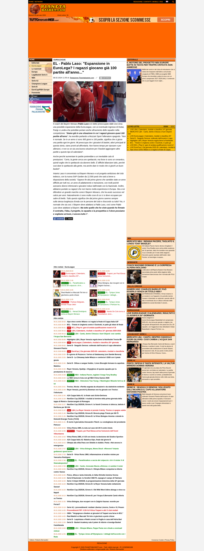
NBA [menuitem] (32, 78)
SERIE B (131, 384)
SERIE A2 (131, 360)
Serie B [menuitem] (33, 87)
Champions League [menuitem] (38, 84)
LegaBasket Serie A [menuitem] (38, 75)
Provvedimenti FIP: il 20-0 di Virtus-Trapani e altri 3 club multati (92, 510)
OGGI (165, 127)
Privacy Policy (169, 540)
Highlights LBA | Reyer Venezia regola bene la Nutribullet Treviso (93, 340)
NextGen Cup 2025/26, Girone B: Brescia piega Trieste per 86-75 (93, 413)
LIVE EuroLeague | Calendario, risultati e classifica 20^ (150, 136)
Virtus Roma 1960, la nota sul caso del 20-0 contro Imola (89, 428)
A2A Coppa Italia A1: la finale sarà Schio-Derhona (87, 396)
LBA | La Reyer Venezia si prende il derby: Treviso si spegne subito (96, 410)
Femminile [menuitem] (34, 93)
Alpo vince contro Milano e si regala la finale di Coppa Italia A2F (93, 322)
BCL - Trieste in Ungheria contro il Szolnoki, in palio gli (150, 143)
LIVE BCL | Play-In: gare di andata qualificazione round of (151, 145)
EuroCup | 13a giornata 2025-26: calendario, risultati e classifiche (95, 351)
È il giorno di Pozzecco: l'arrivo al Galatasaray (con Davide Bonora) (94, 354)
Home (32, 60)
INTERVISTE (132, 262)
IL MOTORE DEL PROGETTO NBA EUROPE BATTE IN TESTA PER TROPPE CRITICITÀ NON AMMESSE (150, 65)
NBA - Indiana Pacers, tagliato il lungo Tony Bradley (92, 375)
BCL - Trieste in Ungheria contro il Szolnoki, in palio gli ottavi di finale (95, 325)
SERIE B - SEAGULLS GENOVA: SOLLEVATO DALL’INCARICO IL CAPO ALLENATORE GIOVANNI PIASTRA (148, 389)
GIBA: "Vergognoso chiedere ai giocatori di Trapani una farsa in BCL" (95, 513)
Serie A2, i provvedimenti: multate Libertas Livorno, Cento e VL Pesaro (95, 507)
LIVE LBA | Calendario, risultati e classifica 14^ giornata (151, 130)
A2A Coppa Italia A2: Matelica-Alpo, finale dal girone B (89, 440)
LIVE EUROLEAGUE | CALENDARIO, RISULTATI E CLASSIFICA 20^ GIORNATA (151, 314)
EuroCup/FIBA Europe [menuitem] (39, 90)
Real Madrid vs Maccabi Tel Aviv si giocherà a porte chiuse (90, 516)
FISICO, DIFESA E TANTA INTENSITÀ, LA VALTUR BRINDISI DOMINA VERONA (151, 364)
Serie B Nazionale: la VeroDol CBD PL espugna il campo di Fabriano (94, 478)
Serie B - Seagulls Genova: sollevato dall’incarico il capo (151, 138)
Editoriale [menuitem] (34, 63)
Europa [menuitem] (33, 72)
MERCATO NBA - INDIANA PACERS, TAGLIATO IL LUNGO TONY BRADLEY (151, 242)
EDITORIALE (133, 60)
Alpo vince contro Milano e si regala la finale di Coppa (150, 150)
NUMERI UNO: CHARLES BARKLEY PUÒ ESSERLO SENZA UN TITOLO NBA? (146, 290)
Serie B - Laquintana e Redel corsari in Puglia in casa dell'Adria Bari (94, 519)
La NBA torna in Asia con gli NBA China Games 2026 (88, 378)
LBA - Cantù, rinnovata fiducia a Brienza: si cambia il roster (95, 466)
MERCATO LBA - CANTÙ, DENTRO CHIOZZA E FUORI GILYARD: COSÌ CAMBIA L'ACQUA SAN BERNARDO (149, 339)
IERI (172, 127)
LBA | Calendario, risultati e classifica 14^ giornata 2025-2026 (94, 331)
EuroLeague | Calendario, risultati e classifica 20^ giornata (93, 343)
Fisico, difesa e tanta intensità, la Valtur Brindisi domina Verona (92, 475)
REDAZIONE (102, 543)
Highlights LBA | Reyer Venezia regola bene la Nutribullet (151, 141)
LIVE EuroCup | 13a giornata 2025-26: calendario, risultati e (152, 147)
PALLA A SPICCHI (135, 286)
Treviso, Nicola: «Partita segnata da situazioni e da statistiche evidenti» (96, 387)
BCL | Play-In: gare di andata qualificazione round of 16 (91, 328)
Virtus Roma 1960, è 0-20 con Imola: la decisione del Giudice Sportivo (95, 437)
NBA (129, 238)
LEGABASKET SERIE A (137, 334)
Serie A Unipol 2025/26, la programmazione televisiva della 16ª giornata (95, 481)
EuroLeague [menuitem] (35, 66)
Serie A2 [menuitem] (33, 81)
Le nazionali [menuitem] (35, 69)
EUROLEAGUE (134, 310)
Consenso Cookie (158, 540)
